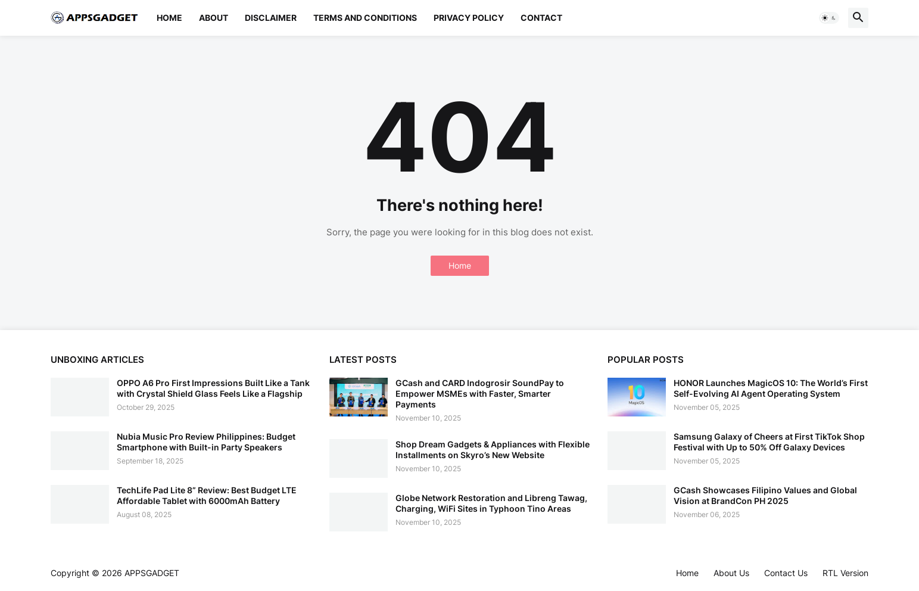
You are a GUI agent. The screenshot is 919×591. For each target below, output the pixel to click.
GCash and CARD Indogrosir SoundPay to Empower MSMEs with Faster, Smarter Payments (479, 393)
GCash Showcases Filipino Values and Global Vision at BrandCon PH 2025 (765, 495)
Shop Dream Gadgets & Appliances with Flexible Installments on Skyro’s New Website (492, 449)
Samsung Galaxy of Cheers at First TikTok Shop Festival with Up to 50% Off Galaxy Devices (769, 441)
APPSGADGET (151, 573)
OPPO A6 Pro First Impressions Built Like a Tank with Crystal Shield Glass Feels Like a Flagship (213, 388)
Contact (541, 18)
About (213, 18)
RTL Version (845, 573)
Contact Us (786, 573)
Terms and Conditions (365, 18)
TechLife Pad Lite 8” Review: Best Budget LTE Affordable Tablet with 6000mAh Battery (207, 495)
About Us (731, 573)
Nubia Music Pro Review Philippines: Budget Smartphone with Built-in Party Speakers (206, 441)
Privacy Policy (469, 18)
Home (169, 18)
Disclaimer (271, 18)
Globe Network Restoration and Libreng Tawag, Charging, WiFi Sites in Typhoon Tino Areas (491, 503)
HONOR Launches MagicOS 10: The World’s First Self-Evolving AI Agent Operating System (771, 388)
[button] (829, 18)
